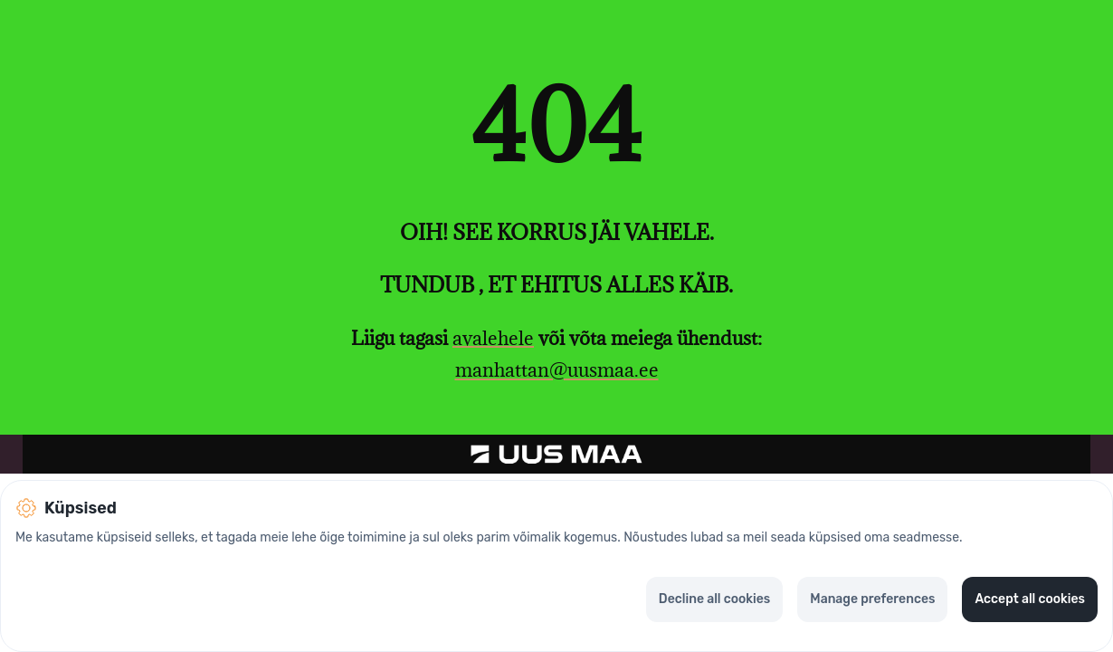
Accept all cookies (1030, 599)
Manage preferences (872, 599)
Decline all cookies (714, 599)
